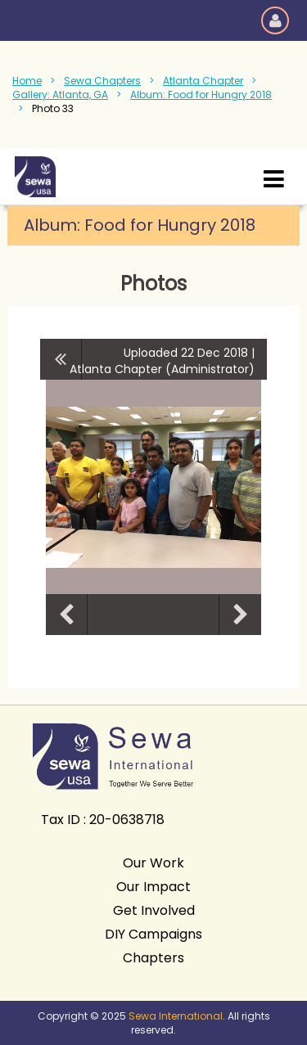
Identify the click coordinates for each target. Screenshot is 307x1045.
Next (239, 614)
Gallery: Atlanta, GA (60, 94)
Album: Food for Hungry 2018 (201, 94)
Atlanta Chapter (203, 81)
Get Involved (154, 910)
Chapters (153, 957)
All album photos (61, 359)
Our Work (153, 863)
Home (27, 81)
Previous (66, 614)
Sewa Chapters (102, 81)
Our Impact (153, 886)
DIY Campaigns (153, 934)
